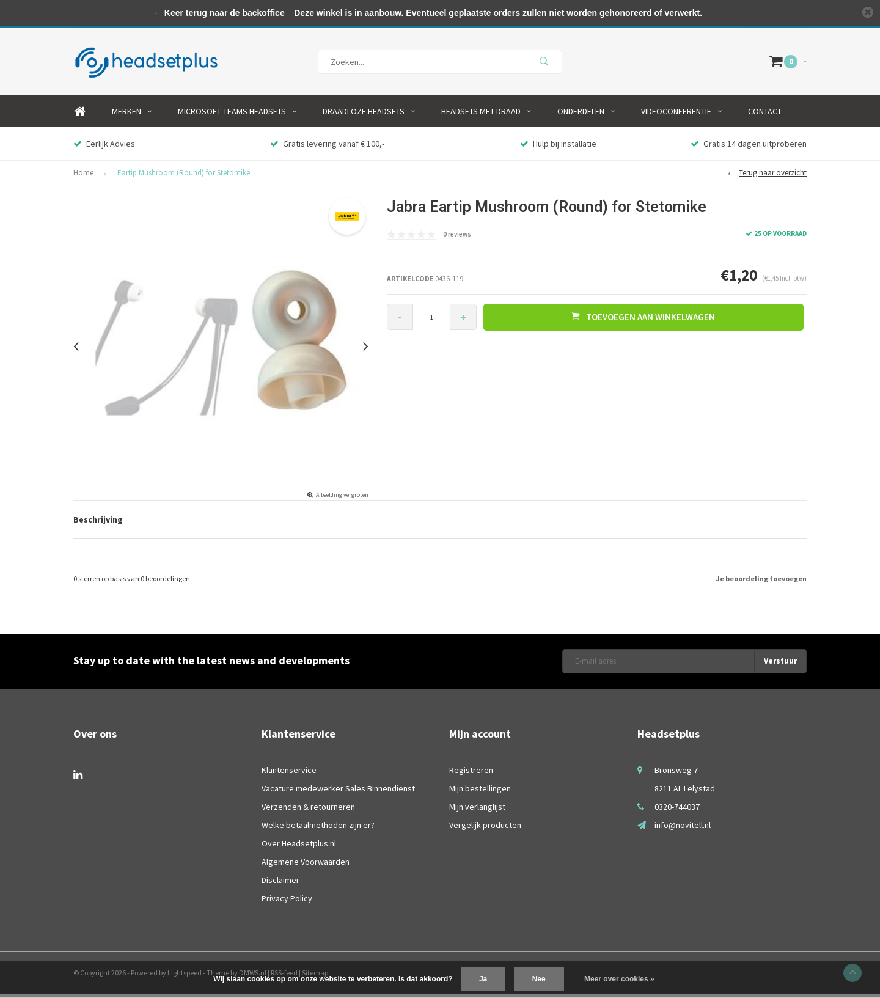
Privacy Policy (287, 902)
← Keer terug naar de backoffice (219, 13)
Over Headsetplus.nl (299, 847)
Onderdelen (586, 115)
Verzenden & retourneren (308, 810)
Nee (539, 979)
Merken (132, 115)
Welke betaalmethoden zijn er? (318, 829)
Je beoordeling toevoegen (761, 582)
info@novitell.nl (682, 829)
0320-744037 (677, 810)
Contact (765, 115)
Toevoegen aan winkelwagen (644, 321)
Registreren (471, 774)
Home (79, 115)
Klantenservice (289, 774)
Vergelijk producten (485, 829)
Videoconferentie (681, 115)
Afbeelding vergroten (342, 499)
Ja (483, 979)
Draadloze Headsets (369, 115)
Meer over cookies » (619, 979)
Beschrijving (98, 523)
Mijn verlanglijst (477, 810)
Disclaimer (280, 884)
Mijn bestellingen (480, 792)
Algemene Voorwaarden (306, 865)
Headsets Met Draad (486, 115)
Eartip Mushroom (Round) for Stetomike (183, 177)
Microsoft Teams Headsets (237, 115)
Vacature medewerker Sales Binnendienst (338, 792)
